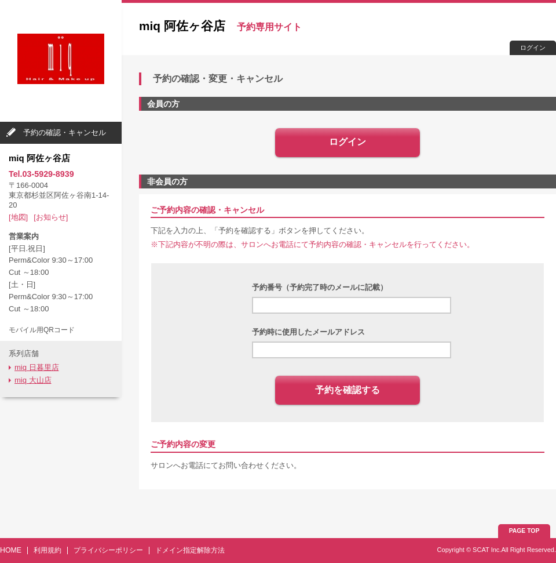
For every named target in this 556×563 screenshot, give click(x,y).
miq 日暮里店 (36, 367)
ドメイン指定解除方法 (190, 550)
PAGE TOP (524, 531)
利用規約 (47, 550)
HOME (10, 550)
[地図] (18, 217)
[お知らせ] (51, 217)
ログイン (533, 47)
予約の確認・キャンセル (64, 132)
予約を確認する (347, 390)
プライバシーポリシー (108, 550)
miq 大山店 (33, 380)
